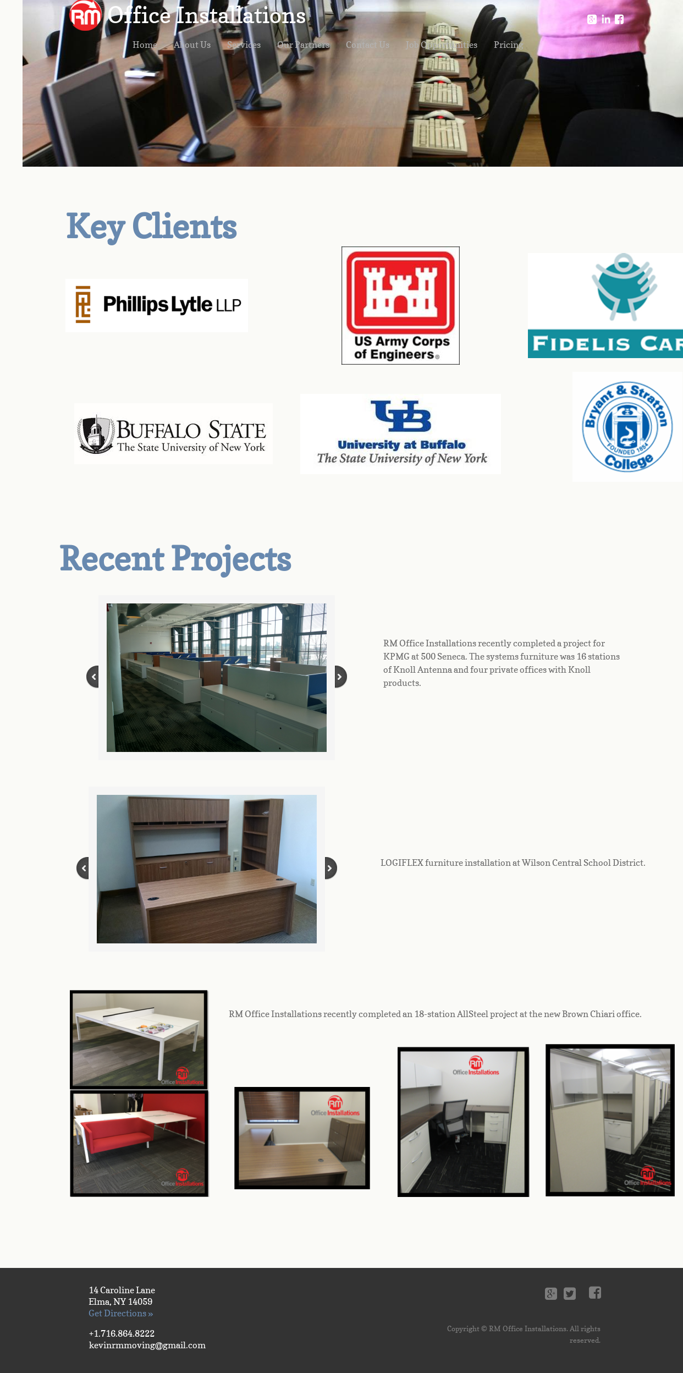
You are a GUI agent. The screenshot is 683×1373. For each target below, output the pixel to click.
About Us (192, 44)
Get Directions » (121, 1313)
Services (244, 44)
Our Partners (303, 44)
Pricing (509, 44)
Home (145, 44)
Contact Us (367, 44)
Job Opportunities (441, 44)
